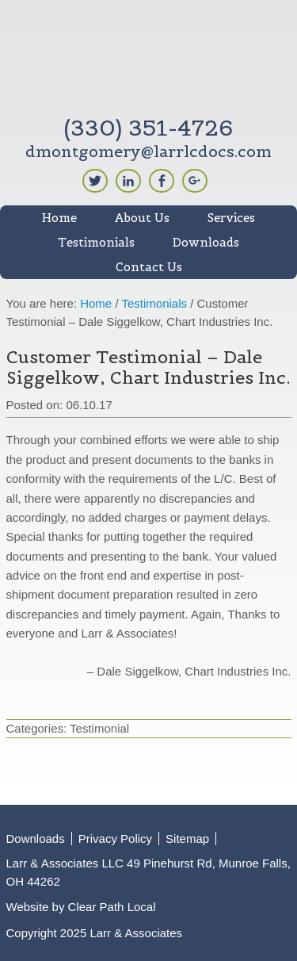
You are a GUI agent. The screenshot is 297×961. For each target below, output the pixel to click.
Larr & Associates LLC (148, 61)
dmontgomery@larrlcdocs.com (148, 151)
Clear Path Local (112, 906)
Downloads (35, 838)
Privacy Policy (115, 838)
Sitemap (187, 838)
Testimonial (99, 728)
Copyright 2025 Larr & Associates (94, 933)
